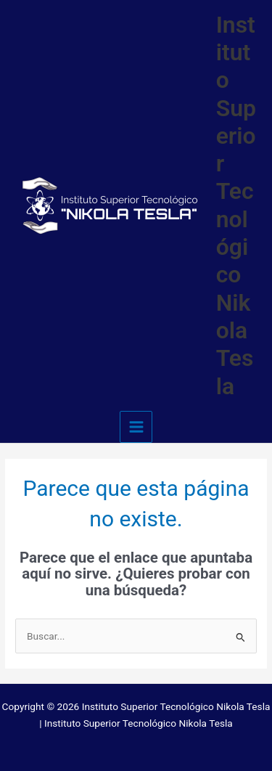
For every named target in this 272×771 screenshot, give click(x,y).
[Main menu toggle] (136, 427)
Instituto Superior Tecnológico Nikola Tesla (236, 205)
